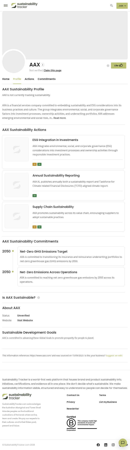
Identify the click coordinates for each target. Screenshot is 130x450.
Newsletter (73, 408)
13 (39, 164)
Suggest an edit (114, 355)
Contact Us (73, 395)
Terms (102, 395)
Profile (17, 79)
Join (121, 5)
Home (5, 79)
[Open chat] (123, 443)
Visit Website (25, 320)
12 (34, 164)
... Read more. (59, 118)
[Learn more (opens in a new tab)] (38, 297)
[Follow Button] (118, 66)
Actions (29, 79)
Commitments (47, 79)
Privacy (71, 401)
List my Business (108, 401)
